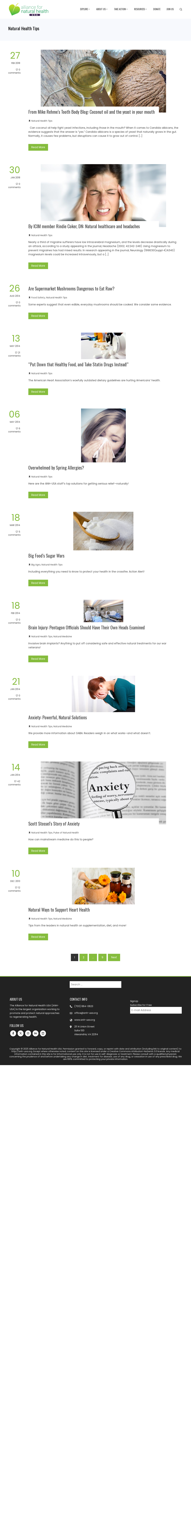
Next (114, 957)
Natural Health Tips (41, 120)
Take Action (121, 9)
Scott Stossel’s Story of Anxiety (54, 823)
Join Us (170, 9)
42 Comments (14, 783)
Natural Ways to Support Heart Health (59, 909)
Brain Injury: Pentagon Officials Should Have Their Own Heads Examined (86, 627)
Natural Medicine (62, 636)
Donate (156, 9)
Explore (85, 9)
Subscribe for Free (141, 1005)
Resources (140, 9)
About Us (102, 9)
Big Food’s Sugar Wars (46, 555)
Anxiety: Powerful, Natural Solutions (57, 717)
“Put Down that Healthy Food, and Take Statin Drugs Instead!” (78, 364)
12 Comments (14, 889)
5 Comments (14, 533)
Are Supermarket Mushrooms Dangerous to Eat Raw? (71, 288)
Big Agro (35, 564)
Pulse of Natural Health (66, 832)
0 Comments (14, 71)
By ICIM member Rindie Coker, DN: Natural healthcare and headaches (84, 226)
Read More (38, 147)
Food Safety (38, 297)
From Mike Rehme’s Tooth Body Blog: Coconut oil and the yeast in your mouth (91, 111)
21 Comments (14, 354)
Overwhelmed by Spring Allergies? (56, 467)
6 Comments (14, 430)
